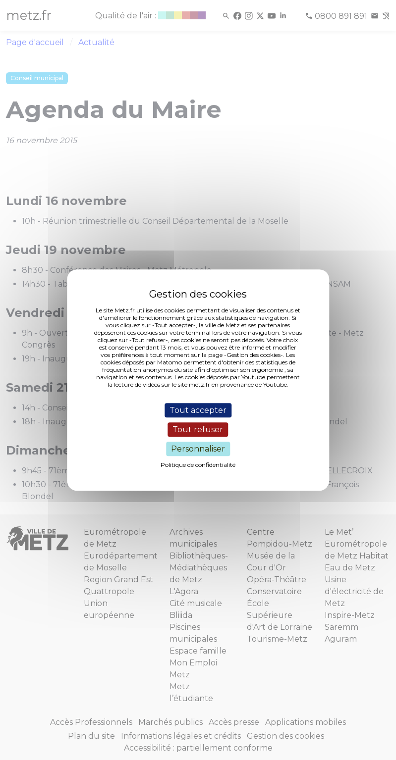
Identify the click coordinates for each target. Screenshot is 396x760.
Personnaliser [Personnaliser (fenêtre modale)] (198, 449)
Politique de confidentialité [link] (198, 464)
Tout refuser (197, 429)
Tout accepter (198, 410)
